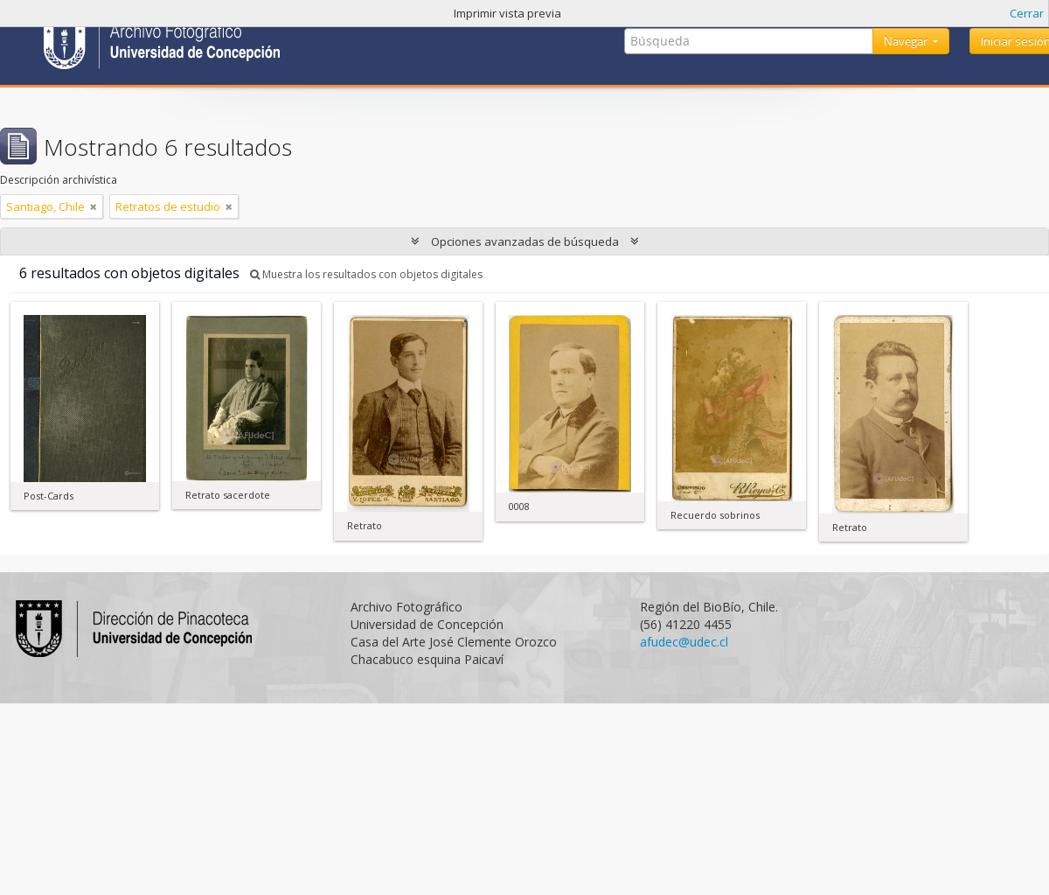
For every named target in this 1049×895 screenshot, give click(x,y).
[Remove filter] (93, 206)
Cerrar (1027, 13)
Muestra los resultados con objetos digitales (366, 274)
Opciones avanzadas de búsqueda (525, 241)
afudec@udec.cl (684, 641)
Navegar (907, 41)
